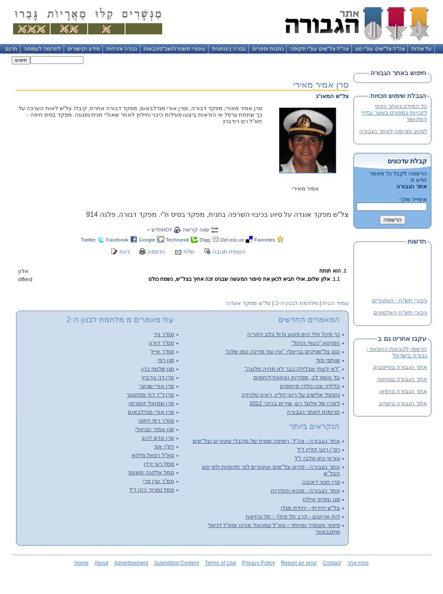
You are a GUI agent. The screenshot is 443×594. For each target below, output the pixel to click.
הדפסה (156, 251)
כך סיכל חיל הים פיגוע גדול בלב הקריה (293, 334)
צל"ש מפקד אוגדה (248, 303)
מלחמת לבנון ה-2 (297, 303)
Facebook (117, 239)
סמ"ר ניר (164, 334)
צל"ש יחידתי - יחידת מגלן (310, 508)
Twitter (88, 239)
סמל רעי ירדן (159, 464)
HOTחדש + (159, 229)
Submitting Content (176, 563)
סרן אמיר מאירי (321, 84)
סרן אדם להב (157, 438)
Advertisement (131, 563)
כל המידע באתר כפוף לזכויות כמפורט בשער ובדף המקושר (394, 112)
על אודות (421, 49)
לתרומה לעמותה (42, 49)
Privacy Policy (258, 563)
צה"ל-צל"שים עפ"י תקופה (319, 49)
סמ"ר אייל (162, 351)
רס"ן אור (164, 446)
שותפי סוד (328, 360)
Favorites (264, 239)
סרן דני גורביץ (157, 377)
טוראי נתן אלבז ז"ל (317, 458)
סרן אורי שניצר (156, 386)
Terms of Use (220, 563)
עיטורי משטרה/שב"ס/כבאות (174, 49)
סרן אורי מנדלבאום (151, 412)
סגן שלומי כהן (157, 368)
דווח (124, 251)
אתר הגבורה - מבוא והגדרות (305, 490)
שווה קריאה (196, 229)
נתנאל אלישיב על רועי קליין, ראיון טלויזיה (290, 394)
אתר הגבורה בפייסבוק (400, 367)
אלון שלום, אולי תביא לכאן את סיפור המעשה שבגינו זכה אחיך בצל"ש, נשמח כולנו (239, 279)
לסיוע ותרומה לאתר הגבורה (393, 131)
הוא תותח (329, 271)
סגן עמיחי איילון (321, 499)
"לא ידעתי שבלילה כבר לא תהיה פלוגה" (292, 368)
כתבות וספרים (267, 49)
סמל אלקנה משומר (150, 472)
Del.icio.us (232, 239)
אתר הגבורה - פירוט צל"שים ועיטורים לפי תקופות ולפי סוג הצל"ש (271, 470)
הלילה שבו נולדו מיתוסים (310, 386)
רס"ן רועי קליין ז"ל (318, 449)
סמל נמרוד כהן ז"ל (151, 489)
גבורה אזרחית (121, 49)
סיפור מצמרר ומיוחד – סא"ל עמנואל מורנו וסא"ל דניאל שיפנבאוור (274, 528)
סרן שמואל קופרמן (151, 403)
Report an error (299, 563)
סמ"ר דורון (161, 343)
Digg (204, 239)
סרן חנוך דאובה (321, 482)
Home (81, 563)
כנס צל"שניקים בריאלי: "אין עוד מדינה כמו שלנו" (282, 351)
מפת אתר (358, 563)
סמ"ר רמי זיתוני (156, 420)
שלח (188, 251)
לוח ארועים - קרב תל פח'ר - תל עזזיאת (293, 516)
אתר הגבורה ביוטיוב (403, 403)
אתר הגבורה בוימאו (403, 391)
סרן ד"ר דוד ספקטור (150, 394)
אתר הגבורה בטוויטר (402, 379)
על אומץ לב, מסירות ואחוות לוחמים (297, 377)
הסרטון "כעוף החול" (316, 343)
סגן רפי (165, 360)
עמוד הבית (335, 303)
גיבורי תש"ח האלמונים (400, 313)
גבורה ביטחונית (229, 49)
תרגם (11, 49)
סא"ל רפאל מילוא (153, 455)
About (101, 563)
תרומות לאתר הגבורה (313, 412)
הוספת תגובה (229, 251)
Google (147, 239)
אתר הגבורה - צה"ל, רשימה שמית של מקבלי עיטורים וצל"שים (266, 441)
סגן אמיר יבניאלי (154, 429)
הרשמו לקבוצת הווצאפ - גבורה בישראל (396, 352)
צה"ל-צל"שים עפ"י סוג (380, 49)
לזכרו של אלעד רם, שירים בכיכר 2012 (295, 403)
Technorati (177, 239)
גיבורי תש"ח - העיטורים (399, 301)
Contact (332, 563)
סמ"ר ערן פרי (158, 481)
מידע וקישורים (83, 49)
